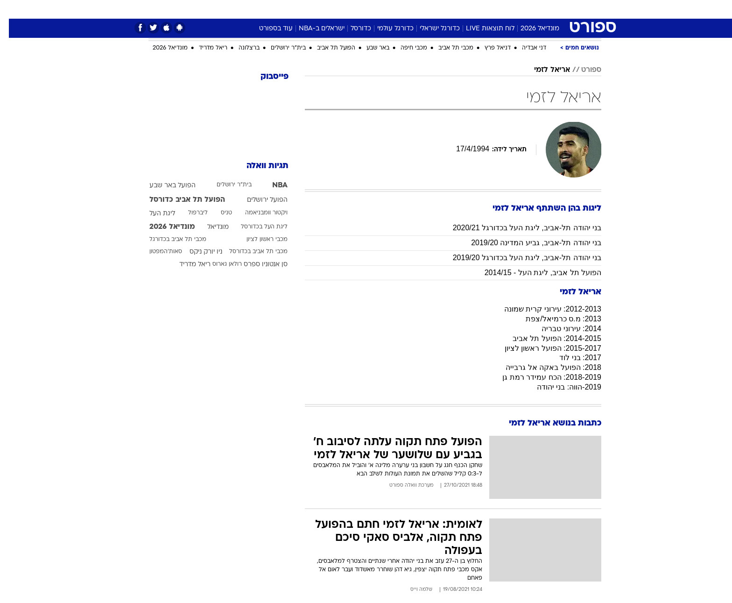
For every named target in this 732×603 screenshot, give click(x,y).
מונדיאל (484, 9)
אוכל (372, 9)
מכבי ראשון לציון (258, 239)
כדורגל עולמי (386, 29)
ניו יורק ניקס (197, 252)
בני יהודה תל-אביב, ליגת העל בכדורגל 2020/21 (518, 228)
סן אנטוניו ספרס (257, 265)
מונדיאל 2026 (531, 29)
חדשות (549, 9)
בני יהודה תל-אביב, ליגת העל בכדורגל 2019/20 (518, 258)
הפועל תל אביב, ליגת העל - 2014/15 (534, 273)
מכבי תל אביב (447, 48)
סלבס (422, 9)
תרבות (451, 9)
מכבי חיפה (405, 48)
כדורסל (352, 29)
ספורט (517, 9)
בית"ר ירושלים (279, 48)
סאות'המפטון (157, 252)
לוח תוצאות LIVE (481, 29)
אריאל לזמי (543, 70)
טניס (217, 213)
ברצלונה (240, 48)
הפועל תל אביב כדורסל (178, 200)
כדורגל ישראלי (431, 29)
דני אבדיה (525, 48)
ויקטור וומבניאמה (257, 213)
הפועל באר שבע (164, 186)
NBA (271, 185)
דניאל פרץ (489, 48)
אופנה (241, 9)
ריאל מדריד (204, 48)
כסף (396, 9)
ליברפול (189, 213)
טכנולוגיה (276, 9)
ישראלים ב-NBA (313, 29)
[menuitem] (543, 9)
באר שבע (369, 48)
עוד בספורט (267, 29)
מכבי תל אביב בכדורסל (249, 252)
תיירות (311, 9)
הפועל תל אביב (327, 48)
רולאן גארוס (218, 264)
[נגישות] (13, 9)
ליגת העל (153, 214)
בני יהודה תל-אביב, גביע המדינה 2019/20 (527, 243)
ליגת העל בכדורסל (255, 227)
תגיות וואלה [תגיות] (259, 166)
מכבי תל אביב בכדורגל (169, 239)
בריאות (342, 9)
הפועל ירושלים (258, 200)
